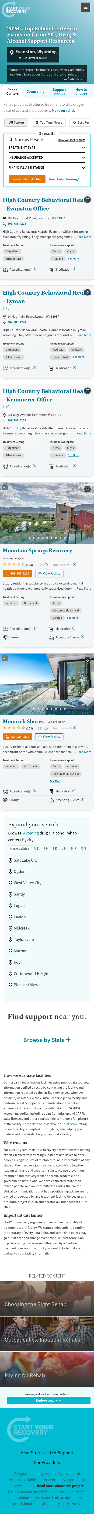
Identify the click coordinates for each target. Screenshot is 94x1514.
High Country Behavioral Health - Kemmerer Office (47, 395)
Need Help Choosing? (64, 179)
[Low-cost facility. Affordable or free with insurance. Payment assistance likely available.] (7, 308)
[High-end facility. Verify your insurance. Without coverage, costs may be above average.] (46, 564)
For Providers (47, 1462)
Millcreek (22, 928)
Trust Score (70, 1124)
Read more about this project (60, 1485)
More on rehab (63, 110)
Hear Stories (33, 1453)
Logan (19, 905)
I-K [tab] (55, 848)
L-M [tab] (64, 848)
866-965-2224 (19, 573)
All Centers (16, 122)
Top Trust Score (51, 122)
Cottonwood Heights (32, 973)
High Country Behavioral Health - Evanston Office (47, 204)
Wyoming (30, 833)
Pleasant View (26, 984)
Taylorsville (24, 939)
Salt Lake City (26, 860)
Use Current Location (35, 58)
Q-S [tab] (83, 848)
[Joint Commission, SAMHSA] (34, 628)
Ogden (19, 871)
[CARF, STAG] (34, 268)
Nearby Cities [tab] (19, 849)
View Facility (51, 573)
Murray (20, 950)
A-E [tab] (36, 848)
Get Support (62, 1453)
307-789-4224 (16, 223)
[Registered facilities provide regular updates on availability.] (82, 636)
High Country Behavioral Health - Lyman (47, 297)
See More (73, 258)
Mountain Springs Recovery (37, 550)
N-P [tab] (73, 848)
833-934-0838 (19, 737)
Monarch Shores (23, 721)
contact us (34, 1248)
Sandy (19, 894)
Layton (20, 917)
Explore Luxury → (49, 1400)
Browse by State (44, 1040)
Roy (17, 962)
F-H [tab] (45, 848)
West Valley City (27, 882)
